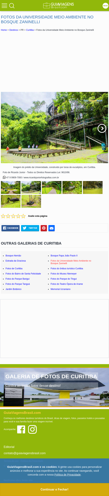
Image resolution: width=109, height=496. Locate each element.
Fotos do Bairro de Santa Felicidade (23, 273)
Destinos (13, 30)
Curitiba (30, 30)
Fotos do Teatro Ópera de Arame (67, 284)
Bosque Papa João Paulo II (64, 255)
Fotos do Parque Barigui (17, 279)
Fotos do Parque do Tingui (64, 279)
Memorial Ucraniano (60, 289)
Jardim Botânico (13, 289)
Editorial (9, 446)
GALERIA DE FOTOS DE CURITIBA (51, 376)
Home (4, 30)
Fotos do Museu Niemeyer (64, 273)
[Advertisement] (54, 61)
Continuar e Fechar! (54, 489)
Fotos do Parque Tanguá (18, 284)
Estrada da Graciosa (16, 261)
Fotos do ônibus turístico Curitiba (67, 268)
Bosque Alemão (13, 255)
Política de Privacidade (67, 474)
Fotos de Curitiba (14, 268)
